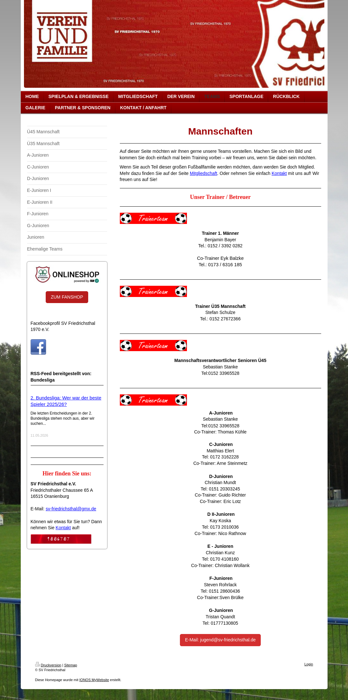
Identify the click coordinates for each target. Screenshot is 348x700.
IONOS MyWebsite (94, 680)
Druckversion (48, 665)
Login (309, 664)
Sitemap (70, 665)
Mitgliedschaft (203, 173)
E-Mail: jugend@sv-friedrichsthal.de (220, 639)
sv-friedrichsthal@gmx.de (71, 508)
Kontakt (63, 527)
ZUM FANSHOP (67, 297)
